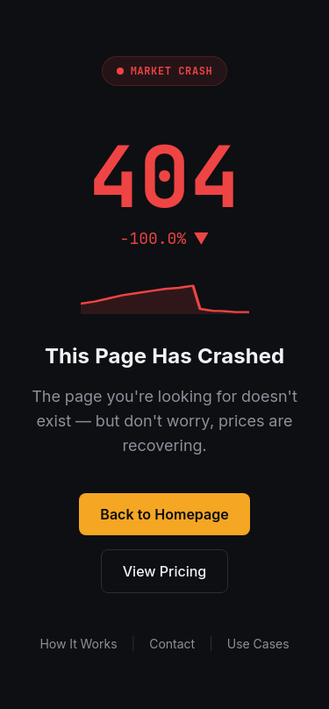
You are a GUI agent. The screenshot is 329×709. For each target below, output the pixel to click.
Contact (172, 643)
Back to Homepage (164, 514)
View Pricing (165, 571)
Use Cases (258, 643)
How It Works (78, 643)
